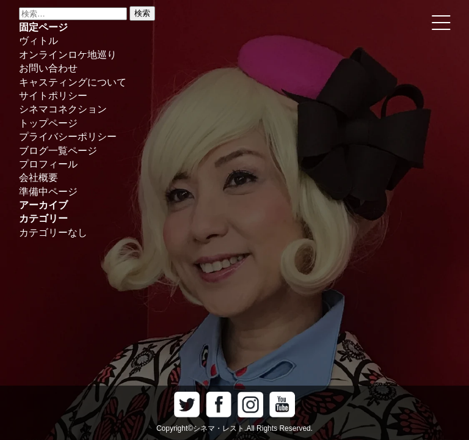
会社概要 (38, 177)
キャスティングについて (72, 82)
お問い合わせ (48, 68)
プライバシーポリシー (68, 136)
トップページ (48, 123)
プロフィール (48, 164)
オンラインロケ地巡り (68, 55)
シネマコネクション (63, 109)
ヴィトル (38, 40)
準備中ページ (48, 191)
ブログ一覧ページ (58, 150)
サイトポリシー (53, 95)
